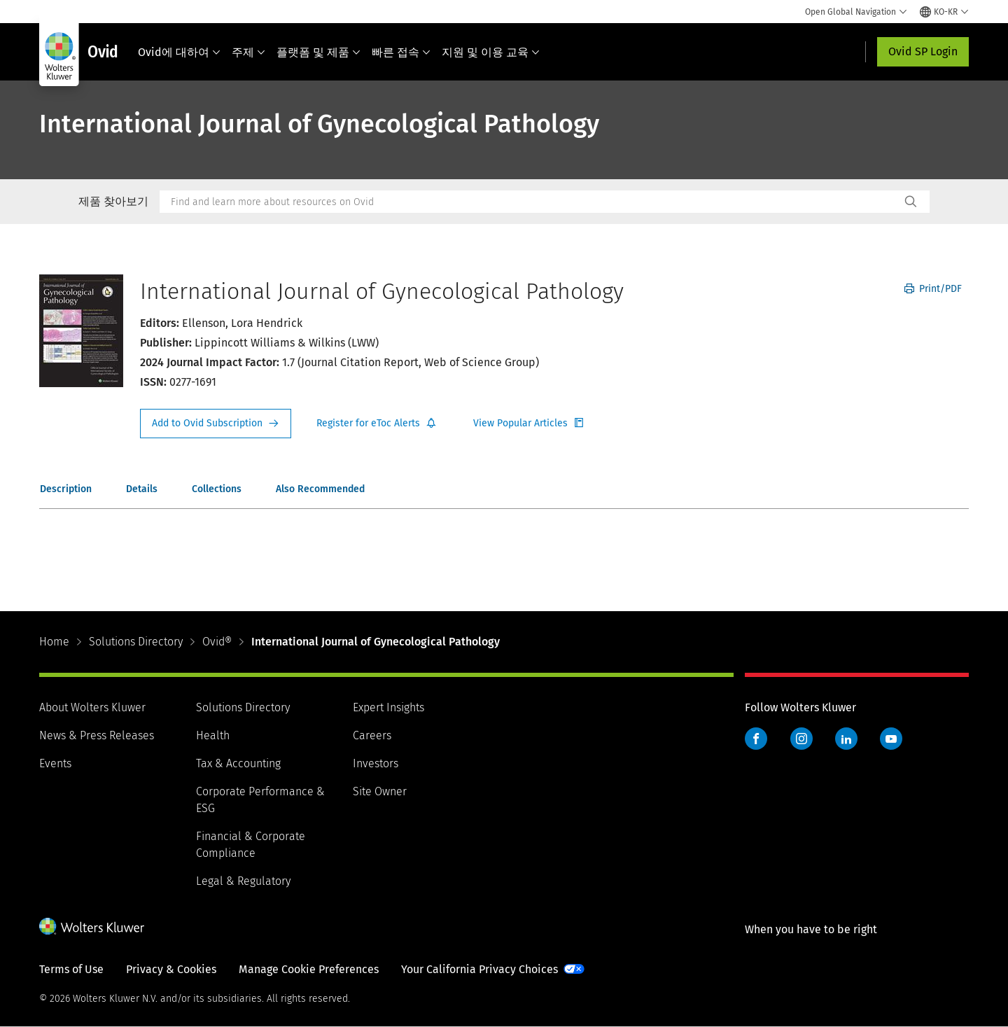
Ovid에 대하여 (179, 52)
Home (54, 641)
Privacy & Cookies (171, 969)
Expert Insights (388, 707)
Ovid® (217, 641)
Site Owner (380, 791)
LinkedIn (846, 738)
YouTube (891, 738)
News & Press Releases (96, 735)
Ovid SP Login (923, 51)
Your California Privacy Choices (479, 969)
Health (213, 735)
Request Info (215, 424)
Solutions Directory (136, 641)
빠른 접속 (401, 52)
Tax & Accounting (238, 763)
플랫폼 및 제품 (318, 52)
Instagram (801, 738)
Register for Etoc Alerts (376, 424)
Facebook (756, 738)
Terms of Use (71, 969)
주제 (248, 52)
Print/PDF (933, 289)
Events (55, 763)
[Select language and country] (944, 12)
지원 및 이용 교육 (491, 52)
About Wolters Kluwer (92, 707)
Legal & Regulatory (243, 881)
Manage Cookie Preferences (309, 969)
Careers (372, 735)
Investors (375, 763)
